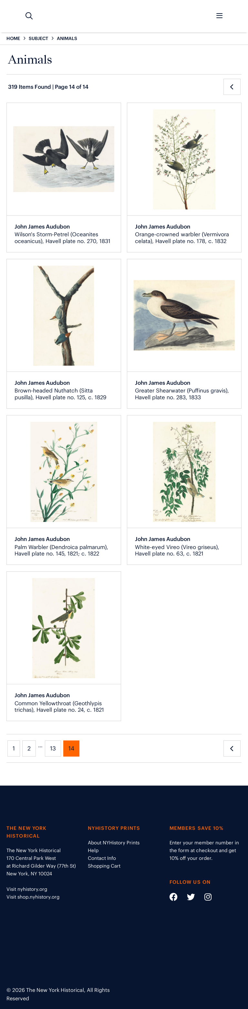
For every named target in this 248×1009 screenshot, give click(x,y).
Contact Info (102, 858)
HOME (13, 38)
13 (53, 748)
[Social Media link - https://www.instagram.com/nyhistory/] (204, 898)
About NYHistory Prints (114, 843)
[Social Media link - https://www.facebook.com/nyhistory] (174, 898)
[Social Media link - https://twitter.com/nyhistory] (187, 898)
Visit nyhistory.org (26, 889)
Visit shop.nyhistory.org (32, 897)
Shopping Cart (104, 866)
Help (93, 850)
